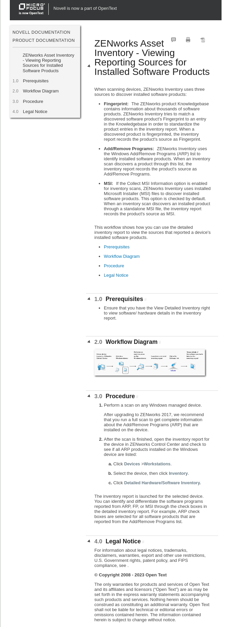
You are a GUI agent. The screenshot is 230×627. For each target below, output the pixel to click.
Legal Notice (35, 111)
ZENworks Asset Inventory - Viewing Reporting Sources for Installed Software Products (48, 63)
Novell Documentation (41, 32)
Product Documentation (44, 40)
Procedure (33, 101)
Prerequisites (35, 80)
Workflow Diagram (41, 90)
